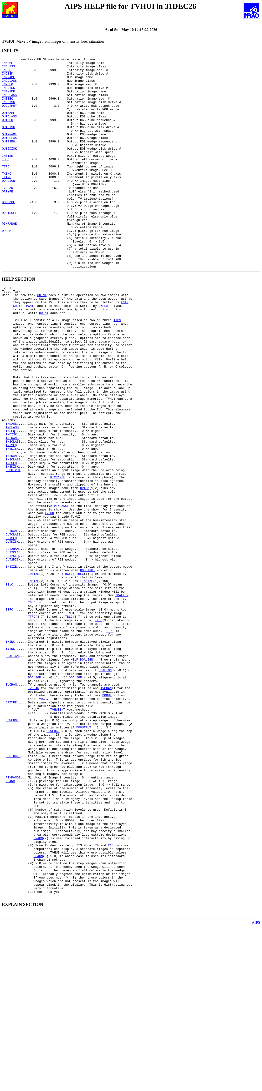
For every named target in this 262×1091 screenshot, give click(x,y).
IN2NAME (8, 81)
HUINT (41, 339)
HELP (74, 776)
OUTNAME (8, 124)
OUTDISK (8, 141)
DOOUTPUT (9, 115)
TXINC (6, 197)
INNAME (7, 64)
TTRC (5, 188)
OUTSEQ (7, 133)
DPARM (6, 265)
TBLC (5, 180)
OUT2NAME (9, 150)
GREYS (17, 352)
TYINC (6, 201)
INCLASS (8, 68)
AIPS (117, 369)
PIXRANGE (9, 257)
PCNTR (30, 352)
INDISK (7, 77)
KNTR (124, 348)
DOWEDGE (8, 231)
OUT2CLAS (9, 154)
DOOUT (107, 819)
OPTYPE (7, 218)
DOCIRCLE (9, 244)
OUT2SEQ (8, 158)
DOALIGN (8, 205)
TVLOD (49, 601)
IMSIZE (7, 175)
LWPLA (103, 352)
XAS (110, 999)
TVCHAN (7, 214)
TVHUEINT (57, 836)
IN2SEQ (7, 90)
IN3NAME (8, 98)
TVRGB (41, 824)
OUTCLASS (9, 128)
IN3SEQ (7, 107)
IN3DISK (8, 111)
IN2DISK (8, 94)
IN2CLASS (9, 85)
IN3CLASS (9, 103)
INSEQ (6, 73)
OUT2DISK (9, 167)
